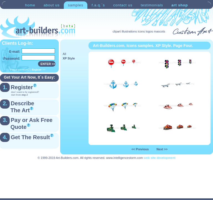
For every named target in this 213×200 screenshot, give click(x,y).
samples (75, 5)
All (64, 54)
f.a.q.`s (98, 5)
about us (52, 5)
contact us (122, 5)
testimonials (152, 5)
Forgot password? (20, 69)
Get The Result (30, 137)
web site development (159, 157)
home (30, 5)
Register (22, 87)
